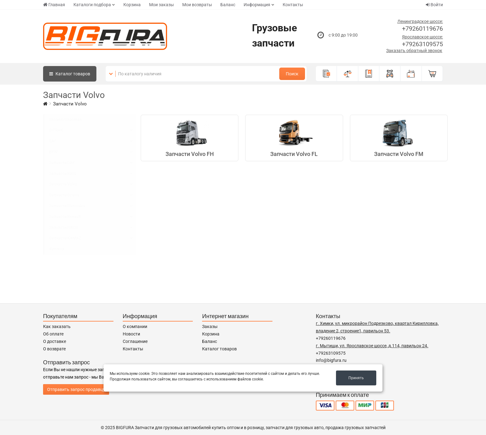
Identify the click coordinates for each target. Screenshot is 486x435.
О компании (135, 326)
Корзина (132, 4)
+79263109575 (422, 44)
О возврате (54, 348)
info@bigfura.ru (331, 360)
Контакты (293, 4)
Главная (54, 4)
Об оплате (53, 333)
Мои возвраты (197, 4)
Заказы (210, 326)
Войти (434, 4)
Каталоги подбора (92, 4)
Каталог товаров (219, 348)
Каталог (69, 73)
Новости (131, 333)
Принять (356, 378)
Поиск (292, 73)
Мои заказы (161, 4)
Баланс (227, 4)
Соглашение (135, 341)
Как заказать (57, 326)
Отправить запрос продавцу (76, 389)
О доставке (54, 341)
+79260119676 (422, 28)
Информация (257, 4)
